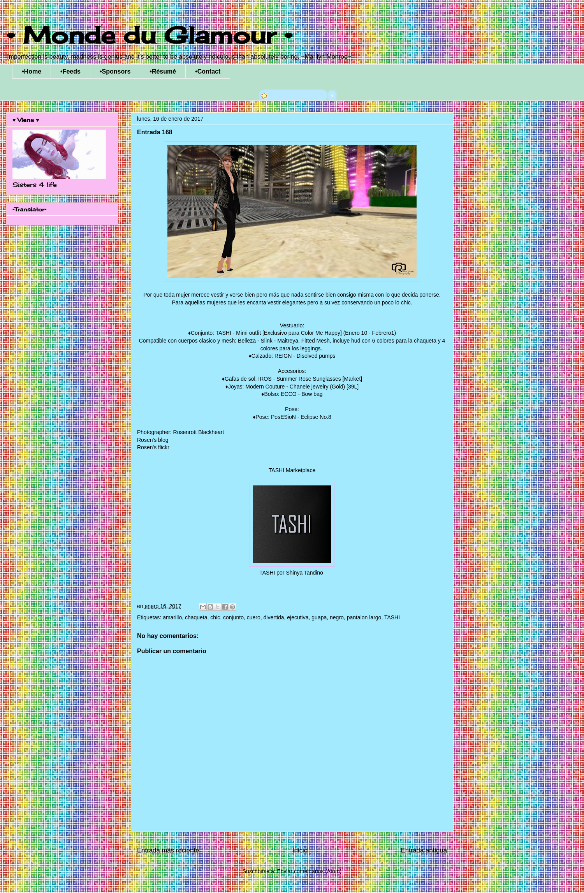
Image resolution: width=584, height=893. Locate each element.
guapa (319, 617)
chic (215, 617)
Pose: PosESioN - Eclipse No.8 (293, 417)
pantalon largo (364, 617)
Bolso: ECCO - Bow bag (293, 394)
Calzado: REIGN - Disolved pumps (294, 356)
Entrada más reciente (168, 850)
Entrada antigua (424, 850)
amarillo (172, 617)
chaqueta (196, 617)
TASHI (392, 617)
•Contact (207, 71)
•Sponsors (115, 71)
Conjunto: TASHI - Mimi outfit (226, 333)
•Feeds (70, 71)
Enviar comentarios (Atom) (309, 871)
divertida (274, 617)
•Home (31, 71)
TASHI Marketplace (292, 470)
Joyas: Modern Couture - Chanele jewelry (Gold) (286, 386)
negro (337, 617)
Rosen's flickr (153, 447)
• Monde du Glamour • (149, 35)
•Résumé (163, 71)
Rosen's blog (153, 440)
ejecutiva (297, 617)
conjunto (233, 617)
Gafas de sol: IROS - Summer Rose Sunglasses (283, 379)
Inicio (300, 850)
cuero (253, 617)
